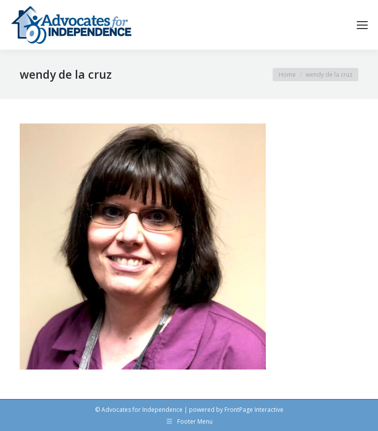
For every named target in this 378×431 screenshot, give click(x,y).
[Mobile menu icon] (362, 25)
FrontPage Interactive (254, 409)
